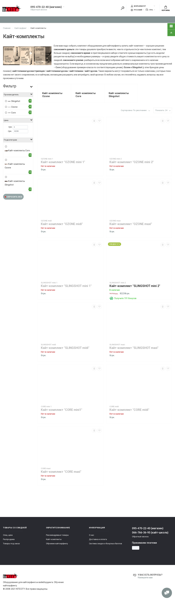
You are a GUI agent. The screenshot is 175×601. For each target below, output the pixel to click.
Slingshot (14, 101)
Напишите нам (145, 577)
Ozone (13, 107)
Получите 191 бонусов (125, 298)
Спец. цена (8, 535)
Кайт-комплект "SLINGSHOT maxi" (133, 348)
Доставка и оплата (98, 539)
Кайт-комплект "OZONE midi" (62, 224)
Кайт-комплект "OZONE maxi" (130, 224)
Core (12, 112)
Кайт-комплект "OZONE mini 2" (131, 162)
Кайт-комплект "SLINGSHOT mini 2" (134, 286)
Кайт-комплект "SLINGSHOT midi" (65, 348)
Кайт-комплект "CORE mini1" (61, 410)
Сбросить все (13, 197)
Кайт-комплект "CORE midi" (129, 410)
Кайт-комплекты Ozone (15, 166)
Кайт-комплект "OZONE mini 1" (63, 162)
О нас (91, 535)
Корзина (166, 8)
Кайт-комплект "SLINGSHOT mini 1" (66, 286)
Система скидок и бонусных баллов (105, 544)
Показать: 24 (161, 110)
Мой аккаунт (138, 6)
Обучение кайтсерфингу (57, 544)
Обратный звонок (38, 10)
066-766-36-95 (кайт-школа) (150, 532)
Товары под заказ (11, 544)
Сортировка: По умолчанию (134, 110)
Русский (136, 10)
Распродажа (9, 539)
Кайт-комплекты (54, 539)
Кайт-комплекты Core (17, 150)
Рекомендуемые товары (57, 535)
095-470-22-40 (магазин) (46, 7)
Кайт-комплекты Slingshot (15, 183)
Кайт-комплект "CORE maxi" (61, 472)
